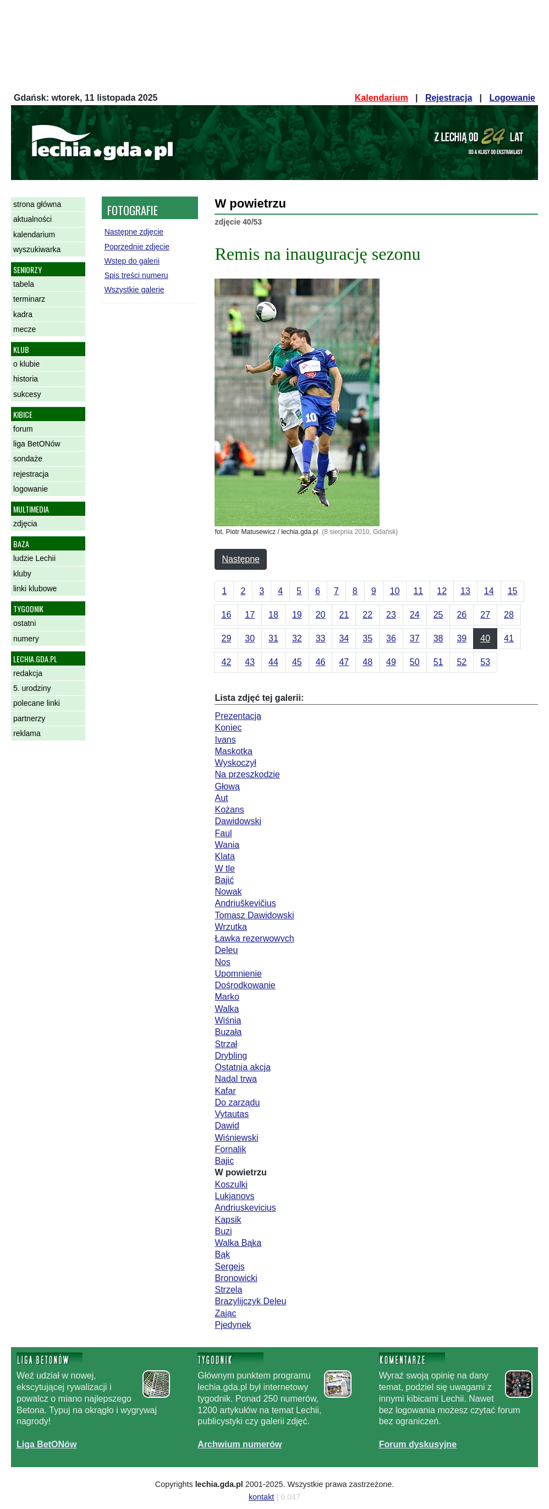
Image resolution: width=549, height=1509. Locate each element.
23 (391, 614)
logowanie (30, 488)
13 (465, 591)
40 (485, 638)
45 (297, 662)
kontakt (261, 1496)
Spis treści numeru (136, 275)
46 (321, 662)
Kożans (229, 809)
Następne (241, 559)
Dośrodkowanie (245, 985)
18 (273, 614)
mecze (24, 329)
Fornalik (230, 1149)
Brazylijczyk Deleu (250, 1301)
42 (226, 662)
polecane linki (36, 703)
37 (415, 638)
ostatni (24, 623)
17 (250, 614)
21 (344, 614)
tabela (23, 284)
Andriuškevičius (245, 903)
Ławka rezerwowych (254, 938)
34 (344, 638)
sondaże (27, 458)
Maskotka (233, 751)
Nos (222, 962)
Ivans (225, 739)
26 (461, 614)
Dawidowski (238, 821)
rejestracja (31, 474)
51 (438, 662)
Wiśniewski (236, 1137)
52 (461, 662)
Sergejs (229, 1266)
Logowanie (512, 97)
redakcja (27, 673)
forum (23, 428)
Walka (227, 1009)
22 (367, 614)
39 (461, 638)
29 (226, 638)
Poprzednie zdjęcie (137, 246)
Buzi (223, 1231)
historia (25, 378)
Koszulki (231, 1184)
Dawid (227, 1125)
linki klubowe (35, 588)
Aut (221, 798)
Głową (227, 786)
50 (415, 662)
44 (273, 662)
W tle (224, 868)
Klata (224, 856)
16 (226, 614)
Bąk (222, 1254)
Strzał (226, 1044)
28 (509, 614)
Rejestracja (448, 97)
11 (418, 591)
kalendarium (34, 234)
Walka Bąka (238, 1242)
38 (438, 638)
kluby (22, 573)
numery (26, 638)
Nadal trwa (235, 1078)
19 (297, 614)
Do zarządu (237, 1102)
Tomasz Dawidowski (254, 915)
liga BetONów (37, 443)
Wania (227, 844)
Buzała (228, 1032)
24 (415, 614)
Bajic (224, 1160)
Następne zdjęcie (134, 231)
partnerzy (29, 718)
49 (391, 662)
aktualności (32, 219)
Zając (225, 1313)
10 (395, 591)
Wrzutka (230, 926)
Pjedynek (233, 1325)
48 (367, 662)
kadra (22, 314)
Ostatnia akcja (242, 1067)
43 (250, 662)
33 (321, 638)
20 (321, 614)
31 (273, 638)
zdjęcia (25, 523)
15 (513, 591)
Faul (223, 833)
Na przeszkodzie (247, 774)
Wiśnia (228, 1020)
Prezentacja (238, 716)
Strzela (228, 1289)
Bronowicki (236, 1278)
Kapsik (228, 1219)
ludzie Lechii (34, 558)
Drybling (231, 1055)
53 (485, 662)
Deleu (226, 950)
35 (367, 638)
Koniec (228, 727)
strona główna (37, 204)
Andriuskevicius (245, 1207)
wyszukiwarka (37, 249)
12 (442, 591)
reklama (27, 733)
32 (297, 638)
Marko (227, 996)
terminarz (29, 299)
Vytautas (232, 1114)
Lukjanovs (234, 1196)
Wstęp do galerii (132, 261)
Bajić (224, 880)
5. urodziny (32, 688)
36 (391, 638)
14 (489, 591)
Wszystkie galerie (134, 289)
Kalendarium (381, 97)
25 (438, 614)
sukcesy (27, 394)
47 (344, 662)
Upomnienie (238, 973)
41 (509, 638)
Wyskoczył (235, 762)
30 (250, 638)
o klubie (26, 363)
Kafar (225, 1091)
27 (485, 614)
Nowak (228, 891)
